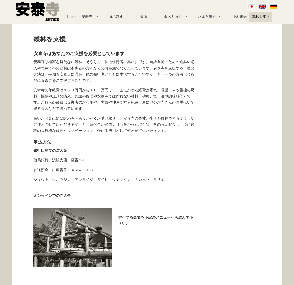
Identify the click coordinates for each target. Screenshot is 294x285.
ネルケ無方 (212, 17)
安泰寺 (93, 17)
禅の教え (122, 17)
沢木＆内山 (178, 17)
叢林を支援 (261, 17)
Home (71, 17)
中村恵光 (240, 17)
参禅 (149, 17)
